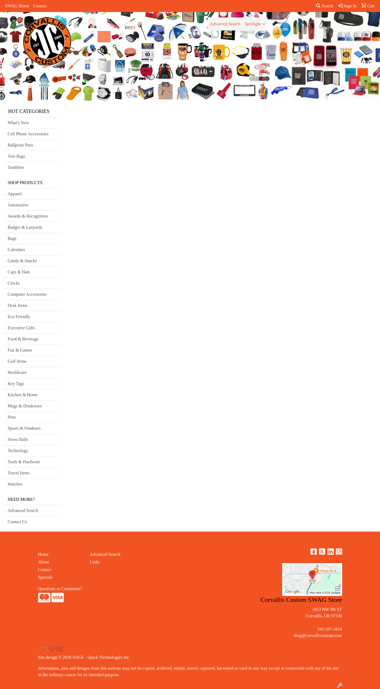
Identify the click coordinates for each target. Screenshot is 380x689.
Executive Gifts (21, 327)
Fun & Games (20, 350)
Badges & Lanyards (25, 227)
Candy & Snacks (22, 260)
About (43, 562)
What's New (18, 122)
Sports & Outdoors (24, 428)
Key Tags (16, 383)
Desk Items (17, 305)
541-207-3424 (329, 629)
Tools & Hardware (24, 461)
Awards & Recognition (28, 216)
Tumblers (16, 167)
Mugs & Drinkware (25, 406)
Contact (40, 6)
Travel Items (19, 473)
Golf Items (17, 361)
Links (95, 562)
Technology (18, 450)
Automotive (18, 205)
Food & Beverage (23, 339)
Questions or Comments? (60, 588)
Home (43, 554)
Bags (12, 238)
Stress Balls (18, 439)
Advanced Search (225, 24)
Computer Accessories (27, 294)
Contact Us (17, 521)
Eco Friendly (19, 316)
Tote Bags (16, 156)
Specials (45, 577)
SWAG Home (17, 6)
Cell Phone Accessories (28, 134)
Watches (15, 484)
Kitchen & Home (23, 394)
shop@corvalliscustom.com (318, 635)
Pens (12, 417)
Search (324, 6)
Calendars (16, 249)
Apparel (15, 193)
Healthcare (17, 372)
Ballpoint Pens (20, 145)
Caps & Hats (19, 272)
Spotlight (253, 24)
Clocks (14, 283)
